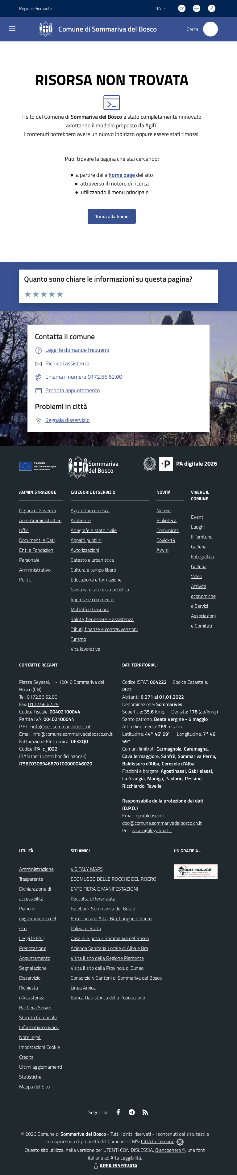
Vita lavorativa (85, 649)
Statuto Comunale (38, 1017)
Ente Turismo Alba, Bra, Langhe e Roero (111, 918)
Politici (25, 579)
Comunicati (167, 530)
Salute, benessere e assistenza (102, 619)
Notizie (163, 510)
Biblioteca (166, 520)
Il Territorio (201, 536)
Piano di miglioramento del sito (37, 918)
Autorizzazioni (85, 550)
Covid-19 (165, 540)
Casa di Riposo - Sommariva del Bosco (110, 938)
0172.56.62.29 (43, 704)
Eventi (197, 517)
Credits (26, 1057)
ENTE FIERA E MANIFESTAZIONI (104, 888)
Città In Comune (157, 1141)
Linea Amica (83, 987)
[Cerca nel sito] (210, 29)
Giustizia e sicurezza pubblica (100, 589)
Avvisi (162, 550)
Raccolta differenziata (93, 898)
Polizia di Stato (86, 928)
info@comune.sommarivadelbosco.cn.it (73, 734)
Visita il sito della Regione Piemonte (107, 958)
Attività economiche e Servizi (203, 596)
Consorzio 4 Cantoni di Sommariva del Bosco (116, 977)
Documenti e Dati (37, 540)
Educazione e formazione (96, 579)
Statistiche (30, 1076)
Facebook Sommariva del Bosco (103, 908)
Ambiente (81, 520)
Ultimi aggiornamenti (40, 1067)
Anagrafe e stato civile (94, 530)
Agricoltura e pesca (90, 510)
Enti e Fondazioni (36, 550)
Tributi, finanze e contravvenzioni (104, 629)
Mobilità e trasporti (90, 609)
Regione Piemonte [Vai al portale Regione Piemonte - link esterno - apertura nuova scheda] (35, 8)
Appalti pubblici (86, 540)
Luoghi (198, 526)
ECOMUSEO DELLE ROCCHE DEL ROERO (113, 879)
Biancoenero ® (170, 1150)
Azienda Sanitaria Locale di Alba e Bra (109, 948)
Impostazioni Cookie (39, 1047)
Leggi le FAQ (32, 938)
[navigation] (12, 28)
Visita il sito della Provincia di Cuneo (107, 968)
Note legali (30, 1037)
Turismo (78, 639)
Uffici (24, 530)
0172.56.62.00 (42, 696)
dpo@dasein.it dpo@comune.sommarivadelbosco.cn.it (162, 819)
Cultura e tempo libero (93, 569)
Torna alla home (111, 216)
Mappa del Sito (34, 1086)
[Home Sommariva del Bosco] (95, 29)
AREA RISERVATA (114, 1165)
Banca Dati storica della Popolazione (108, 997)
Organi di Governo (37, 510)
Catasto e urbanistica (92, 560)
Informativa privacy (39, 1027)
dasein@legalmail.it (152, 830)
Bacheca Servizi (35, 1007)
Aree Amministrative (40, 520)
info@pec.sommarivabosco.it (61, 726)
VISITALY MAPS (87, 869)
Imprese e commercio (92, 599)
